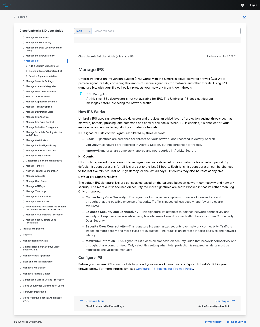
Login (253, 5)
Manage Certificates (37, 140)
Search (20, 16)
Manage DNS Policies (37, 37)
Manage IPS (32, 60)
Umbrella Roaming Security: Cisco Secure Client (41, 248)
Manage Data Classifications (41, 91)
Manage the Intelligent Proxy (41, 145)
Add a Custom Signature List (44, 66)
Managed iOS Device (34, 267)
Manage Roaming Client (35, 240)
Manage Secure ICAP (37, 201)
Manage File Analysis (37, 117)
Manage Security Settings (39, 81)
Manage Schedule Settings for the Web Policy (44, 134)
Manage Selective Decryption (42, 127)
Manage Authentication (38, 196)
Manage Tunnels (35, 165)
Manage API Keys (35, 186)
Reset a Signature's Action (43, 76)
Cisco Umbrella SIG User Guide (41, 30)
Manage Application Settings (41, 101)
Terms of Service (236, 321)
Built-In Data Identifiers (38, 96)
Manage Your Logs (36, 191)
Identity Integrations (33, 228)
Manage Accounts (35, 176)
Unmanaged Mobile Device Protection (43, 279)
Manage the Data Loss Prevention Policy (44, 49)
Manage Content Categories (41, 86)
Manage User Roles (36, 181)
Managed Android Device (37, 273)
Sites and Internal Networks (38, 261)
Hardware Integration (34, 291)
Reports (27, 234)
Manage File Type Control (40, 122)
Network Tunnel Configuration (42, 171)
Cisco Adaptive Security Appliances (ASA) (42, 299)
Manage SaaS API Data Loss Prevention (41, 221)
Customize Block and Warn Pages (44, 160)
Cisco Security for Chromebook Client (43, 285)
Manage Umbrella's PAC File (41, 150)
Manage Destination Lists (39, 111)
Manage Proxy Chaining (38, 155)
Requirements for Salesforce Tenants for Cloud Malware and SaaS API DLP (46, 208)
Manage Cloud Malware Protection (44, 214)
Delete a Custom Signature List (45, 71)
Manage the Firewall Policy (40, 55)
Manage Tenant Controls (39, 106)
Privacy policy (213, 321)
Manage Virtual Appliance (37, 255)
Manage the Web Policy (38, 42)
